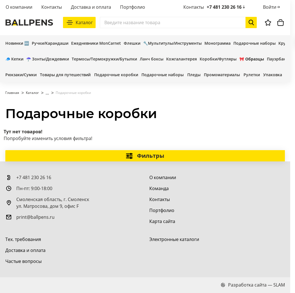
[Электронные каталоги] (174, 239)
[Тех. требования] (23, 239)
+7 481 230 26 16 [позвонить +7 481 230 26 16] (226, 7)
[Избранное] (268, 22)
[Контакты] (159, 199)
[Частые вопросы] (23, 261)
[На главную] (29, 22)
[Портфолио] (161, 210)
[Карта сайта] (162, 221)
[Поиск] (178, 22)
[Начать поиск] (251, 22)
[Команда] (159, 188)
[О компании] (162, 177)
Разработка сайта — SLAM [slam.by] (253, 285)
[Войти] (272, 7)
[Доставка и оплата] (25, 250)
